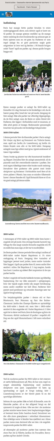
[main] (27, 37)
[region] (27, 5)
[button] (3, 14)
